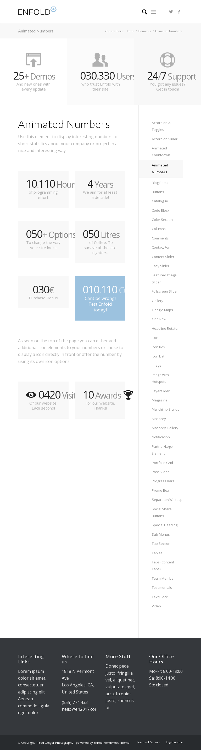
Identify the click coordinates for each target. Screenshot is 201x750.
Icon (155, 337)
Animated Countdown (161, 151)
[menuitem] (142, 12)
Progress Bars (163, 481)
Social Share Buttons (162, 512)
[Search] (142, 12)
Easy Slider (160, 266)
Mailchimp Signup (166, 409)
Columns (159, 228)
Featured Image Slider (164, 278)
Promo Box (160, 490)
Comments (160, 238)
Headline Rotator (165, 328)
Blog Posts (160, 182)
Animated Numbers (35, 30)
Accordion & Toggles (161, 126)
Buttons (158, 191)
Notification (161, 437)
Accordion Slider (164, 139)
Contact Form (162, 247)
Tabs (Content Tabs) (163, 565)
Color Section (162, 219)
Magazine (160, 400)
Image (156, 365)
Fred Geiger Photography (55, 743)
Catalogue (160, 201)
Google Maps (162, 309)
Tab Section (161, 543)
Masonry (159, 418)
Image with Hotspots (160, 378)
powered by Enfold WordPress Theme (103, 743)
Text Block (160, 597)
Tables (157, 553)
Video (156, 606)
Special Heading (164, 525)
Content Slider (163, 256)
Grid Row (159, 319)
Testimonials (162, 587)
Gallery (157, 300)
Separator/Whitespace (167, 499)
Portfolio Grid (162, 462)
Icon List (158, 356)
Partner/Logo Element (162, 450)
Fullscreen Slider (165, 291)
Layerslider (161, 391)
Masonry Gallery (165, 428)
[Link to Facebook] (179, 12)
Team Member (163, 578)
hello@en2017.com (80, 709)
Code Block (160, 210)
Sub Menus (161, 534)
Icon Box (158, 347)
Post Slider (160, 471)
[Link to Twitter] (171, 12)
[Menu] (153, 12)
